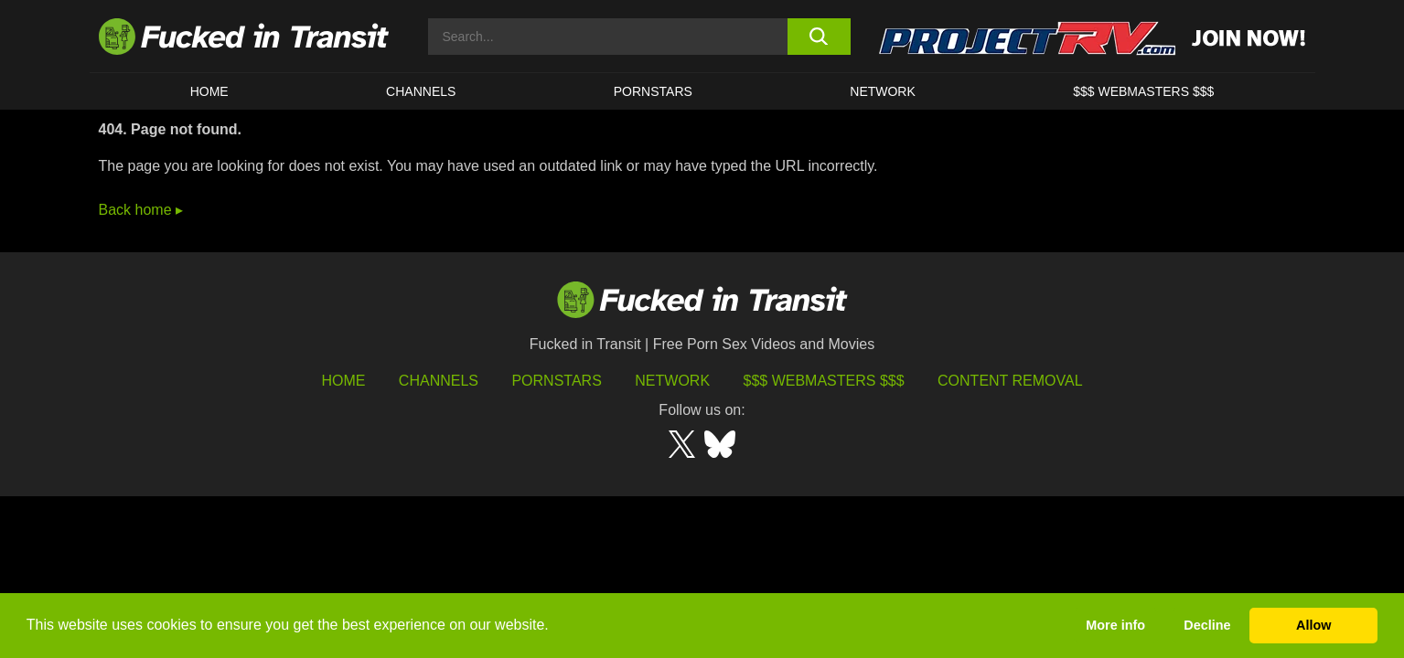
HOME (209, 91)
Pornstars (653, 91)
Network (883, 91)
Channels (438, 380)
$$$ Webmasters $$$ (824, 380)
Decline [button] (1207, 625)
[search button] (819, 36)
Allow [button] (1313, 625)
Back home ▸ (141, 210)
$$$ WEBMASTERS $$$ (1143, 91)
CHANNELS (420, 91)
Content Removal (1010, 380)
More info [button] (1115, 625)
